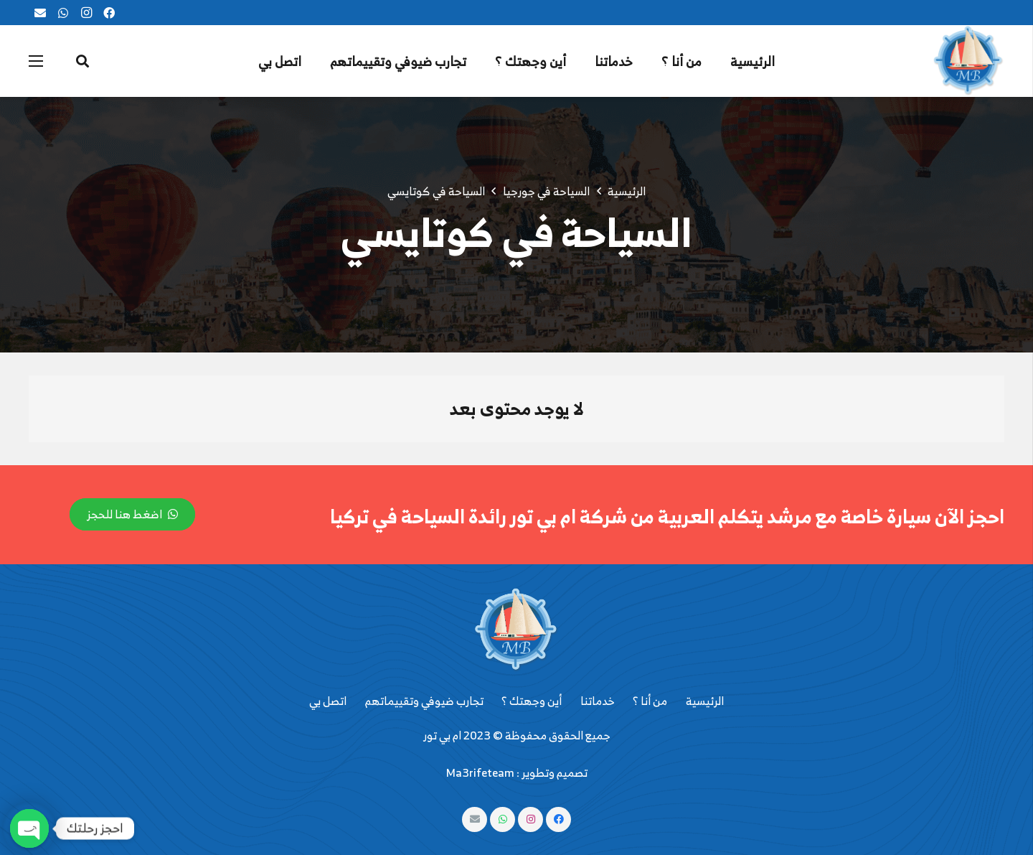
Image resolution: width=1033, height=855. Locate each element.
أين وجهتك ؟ (531, 701)
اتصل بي (327, 701)
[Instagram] (86, 12)
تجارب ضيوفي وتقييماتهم (424, 701)
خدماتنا (597, 701)
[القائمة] (35, 61)
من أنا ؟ (650, 701)
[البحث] (82, 61)
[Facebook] (109, 12)
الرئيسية (705, 701)
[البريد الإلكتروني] (40, 12)
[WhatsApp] (63, 12)
